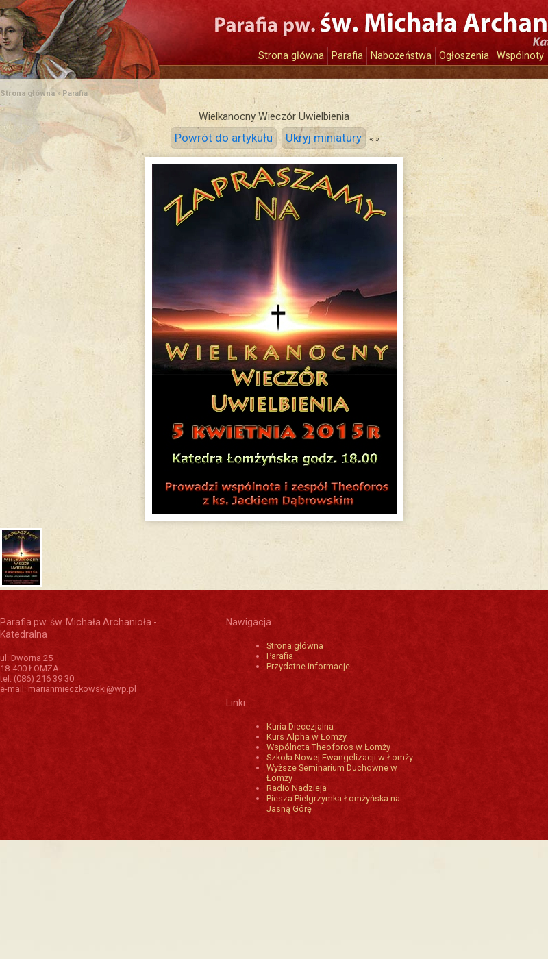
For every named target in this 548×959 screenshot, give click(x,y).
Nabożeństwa (401, 56)
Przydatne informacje (308, 666)
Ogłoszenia (464, 56)
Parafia (347, 56)
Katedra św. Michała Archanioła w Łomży (126, 32)
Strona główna (291, 56)
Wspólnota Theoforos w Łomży (328, 747)
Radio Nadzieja (296, 788)
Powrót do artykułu (224, 138)
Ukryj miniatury (324, 138)
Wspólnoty (520, 56)
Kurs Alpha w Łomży (306, 737)
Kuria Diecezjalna (300, 726)
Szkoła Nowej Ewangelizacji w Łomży (339, 757)
